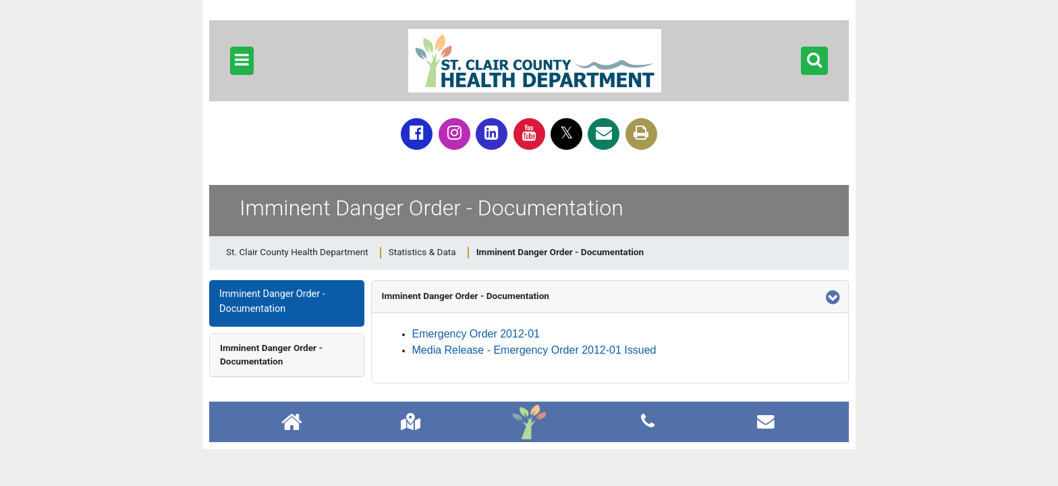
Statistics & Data (422, 251)
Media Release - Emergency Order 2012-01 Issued (534, 350)
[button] (242, 61)
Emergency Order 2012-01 (476, 334)
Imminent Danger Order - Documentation (271, 354)
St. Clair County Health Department (297, 251)
